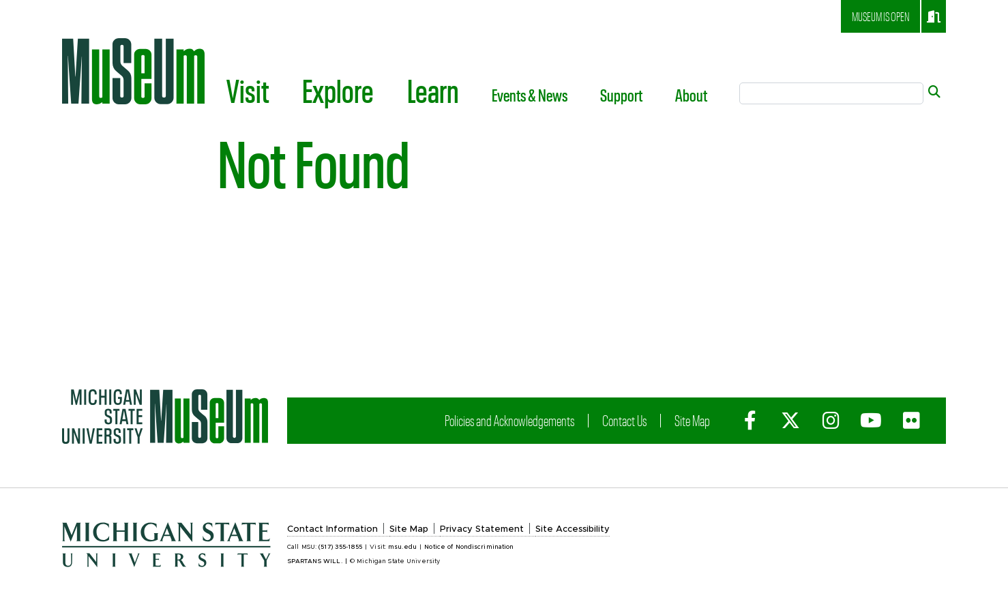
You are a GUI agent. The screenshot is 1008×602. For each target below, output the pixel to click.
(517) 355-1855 (340, 547)
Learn (433, 90)
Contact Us (624, 420)
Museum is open (896, 16)
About (691, 95)
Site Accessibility (572, 529)
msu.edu (402, 547)
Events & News (529, 95)
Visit (247, 90)
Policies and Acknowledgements (509, 420)
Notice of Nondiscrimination (469, 547)
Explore (338, 90)
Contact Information (332, 529)
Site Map (692, 420)
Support (621, 95)
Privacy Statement (482, 529)
